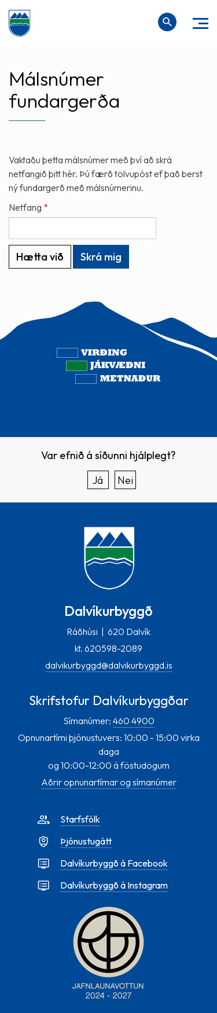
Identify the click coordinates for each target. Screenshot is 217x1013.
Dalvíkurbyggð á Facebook (114, 863)
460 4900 (134, 720)
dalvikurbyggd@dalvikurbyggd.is (108, 665)
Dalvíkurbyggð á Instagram (114, 885)
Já (98, 480)
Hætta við (40, 256)
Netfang (25, 207)
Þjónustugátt (86, 841)
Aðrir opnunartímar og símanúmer (108, 782)
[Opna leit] (167, 22)
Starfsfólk (80, 819)
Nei (125, 480)
